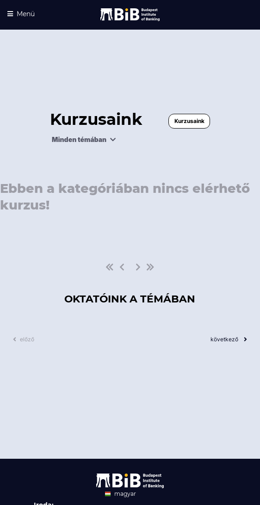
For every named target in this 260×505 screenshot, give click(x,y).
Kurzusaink (189, 120)
